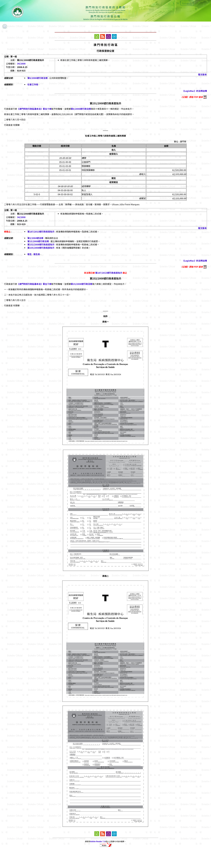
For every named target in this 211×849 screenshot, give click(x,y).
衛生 (29, 254)
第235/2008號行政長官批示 (40, 247)
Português (187, 3)
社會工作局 (32, 84)
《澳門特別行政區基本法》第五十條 (34, 108)
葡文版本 (202, 74)
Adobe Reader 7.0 (97, 841)
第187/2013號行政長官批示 (40, 231)
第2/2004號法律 (35, 238)
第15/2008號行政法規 (38, 241)
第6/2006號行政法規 (37, 78)
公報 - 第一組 (10, 56)
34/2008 (21, 63)
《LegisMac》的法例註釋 (194, 90)
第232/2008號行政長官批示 (40, 244)
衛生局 (37, 254)
